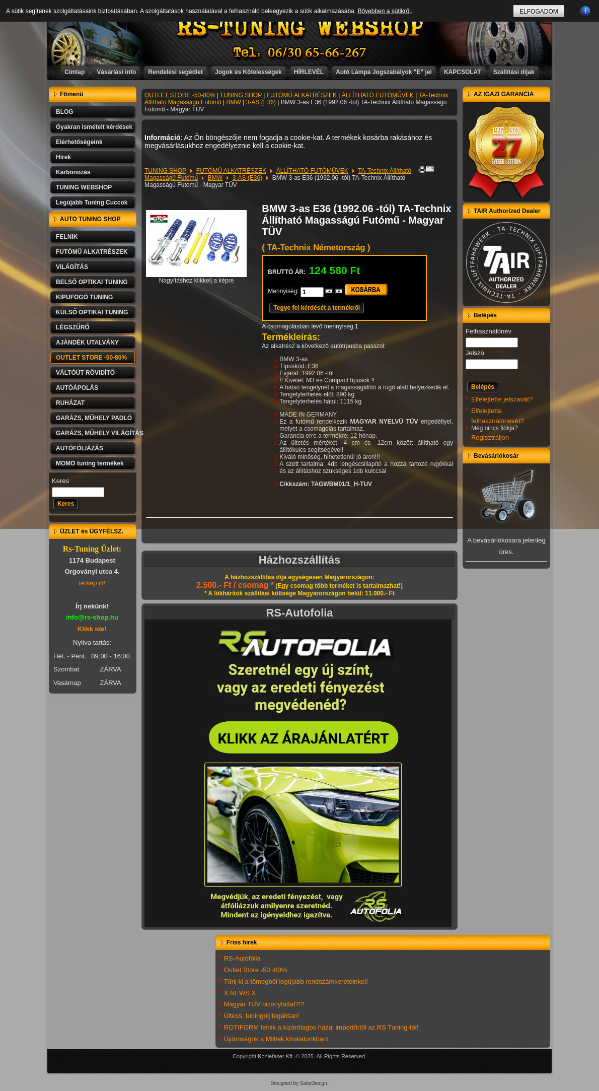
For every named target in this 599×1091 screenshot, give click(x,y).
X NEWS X (240, 993)
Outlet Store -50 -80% (255, 970)
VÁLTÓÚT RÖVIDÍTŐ (85, 372)
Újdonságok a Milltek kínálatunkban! (276, 1039)
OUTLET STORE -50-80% (91, 357)
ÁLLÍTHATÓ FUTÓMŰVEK (378, 95)
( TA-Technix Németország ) (316, 247)
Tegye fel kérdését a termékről (316, 307)
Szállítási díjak (514, 72)
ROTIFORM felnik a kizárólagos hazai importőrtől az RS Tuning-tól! (321, 1027)
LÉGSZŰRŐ (73, 327)
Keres (60, 481)
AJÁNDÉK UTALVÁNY (87, 342)
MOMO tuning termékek (90, 463)
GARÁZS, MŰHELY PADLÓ (94, 418)
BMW (234, 102)
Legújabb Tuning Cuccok (91, 202)
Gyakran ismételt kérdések (94, 126)
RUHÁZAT (70, 402)
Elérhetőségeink (79, 142)
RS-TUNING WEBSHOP (300, 28)
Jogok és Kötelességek (248, 72)
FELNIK (67, 236)
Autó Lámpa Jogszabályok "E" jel (384, 72)
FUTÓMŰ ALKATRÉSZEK (92, 251)
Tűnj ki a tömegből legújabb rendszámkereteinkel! (296, 981)
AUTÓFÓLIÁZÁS (79, 448)
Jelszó (475, 353)
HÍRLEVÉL (309, 72)
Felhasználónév (488, 331)
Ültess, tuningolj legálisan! (262, 1015)
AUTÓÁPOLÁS (77, 387)
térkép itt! (92, 583)
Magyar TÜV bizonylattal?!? (264, 1004)
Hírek (63, 157)
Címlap (74, 72)
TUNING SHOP (241, 95)
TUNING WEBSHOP (84, 187)
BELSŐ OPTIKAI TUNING (92, 282)
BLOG (64, 111)
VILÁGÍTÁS (72, 266)
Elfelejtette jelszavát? (502, 399)
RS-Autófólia (242, 958)
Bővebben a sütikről (383, 11)
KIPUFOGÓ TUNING (84, 297)
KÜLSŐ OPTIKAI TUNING (92, 312)
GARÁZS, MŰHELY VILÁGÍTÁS (96, 433)
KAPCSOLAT (462, 72)
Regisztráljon (490, 437)
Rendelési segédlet (175, 72)
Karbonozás (73, 172)
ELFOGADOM (538, 11)
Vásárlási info (116, 72)
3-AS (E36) (261, 102)
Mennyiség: (284, 291)
